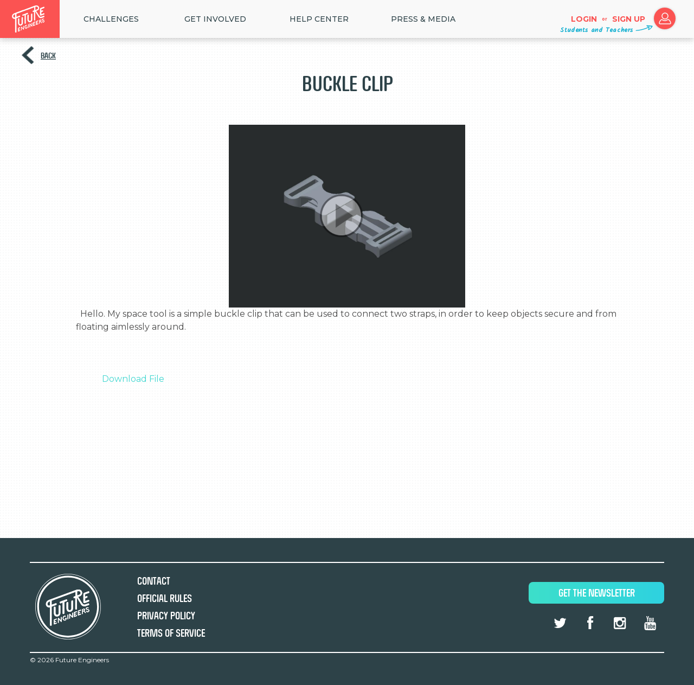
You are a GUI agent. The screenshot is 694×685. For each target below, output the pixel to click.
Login (584, 19)
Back (48, 55)
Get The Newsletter (596, 593)
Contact (153, 581)
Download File (133, 379)
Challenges (111, 19)
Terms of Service (171, 633)
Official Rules (164, 598)
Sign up (628, 19)
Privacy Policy (166, 616)
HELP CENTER (319, 19)
